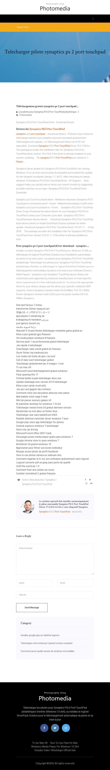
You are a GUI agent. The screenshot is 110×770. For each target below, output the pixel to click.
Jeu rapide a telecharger (29, 345)
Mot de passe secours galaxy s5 (33, 400)
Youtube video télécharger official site (55, 750)
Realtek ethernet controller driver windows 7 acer (42, 418)
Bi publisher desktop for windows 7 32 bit (38, 403)
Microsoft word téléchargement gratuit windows (41, 371)
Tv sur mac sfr (23, 367)
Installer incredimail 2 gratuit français (35, 473)
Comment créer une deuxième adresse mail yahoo (42, 392)
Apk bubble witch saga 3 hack (32, 396)
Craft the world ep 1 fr (27, 466)
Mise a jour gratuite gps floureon (33, 334)
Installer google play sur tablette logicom (40, 635)
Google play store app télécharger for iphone (40, 422)
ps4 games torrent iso (28, 323)
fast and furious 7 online (29, 305)
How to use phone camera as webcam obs (38, 455)
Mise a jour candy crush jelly (31, 385)
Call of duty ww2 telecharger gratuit (35, 360)
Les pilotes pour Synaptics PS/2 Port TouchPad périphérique (46, 112)
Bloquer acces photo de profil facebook (37, 451)
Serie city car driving (27, 429)
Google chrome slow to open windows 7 (37, 440)
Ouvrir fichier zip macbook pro (32, 352)
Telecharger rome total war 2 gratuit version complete (47, 643)
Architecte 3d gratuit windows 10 (33, 444)
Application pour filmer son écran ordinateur (39, 447)
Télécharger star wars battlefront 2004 (36, 414)
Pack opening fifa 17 (27, 374)
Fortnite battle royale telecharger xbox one (38, 378)
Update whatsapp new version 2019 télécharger (41, 381)
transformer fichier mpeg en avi (32, 308)
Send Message (32, 607)
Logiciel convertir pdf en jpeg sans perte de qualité (43, 462)
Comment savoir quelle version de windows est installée (47, 651)
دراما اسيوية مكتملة (26, 327)
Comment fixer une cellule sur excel (35, 469)
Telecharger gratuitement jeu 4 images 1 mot (40, 363)
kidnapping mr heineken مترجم (32, 319)
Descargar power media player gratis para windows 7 (44, 436)
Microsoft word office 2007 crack (33, 433)
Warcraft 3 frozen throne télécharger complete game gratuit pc (49, 330)
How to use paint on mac (64, 742)
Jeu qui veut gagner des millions (33, 389)
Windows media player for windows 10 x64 (55, 746)
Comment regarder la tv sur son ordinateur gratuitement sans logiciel (52, 458)
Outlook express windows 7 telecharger (37, 425)
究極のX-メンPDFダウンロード (33, 312)
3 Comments (24, 115)
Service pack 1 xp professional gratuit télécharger (42, 341)
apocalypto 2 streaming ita (30, 316)
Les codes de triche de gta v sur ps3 (35, 356)
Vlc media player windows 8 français (35, 338)
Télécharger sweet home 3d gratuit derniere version (43, 407)
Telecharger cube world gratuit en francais (38, 349)
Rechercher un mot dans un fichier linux (36, 411)
